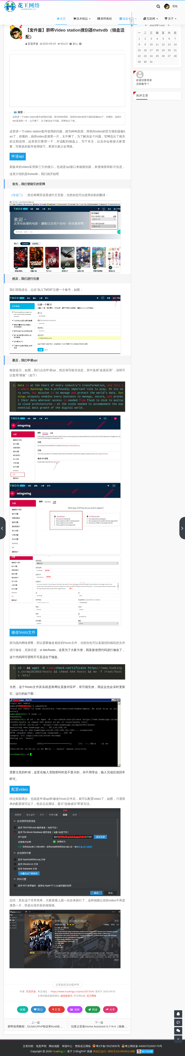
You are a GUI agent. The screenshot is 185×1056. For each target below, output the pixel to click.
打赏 (56, 1009)
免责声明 (41, 1046)
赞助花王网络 (83, 1046)
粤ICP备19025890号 (106, 1046)
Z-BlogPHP (79, 1051)
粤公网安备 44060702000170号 (142, 1046)
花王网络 (91, 995)
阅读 (92, 1009)
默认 (76, 43)
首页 (61, 18)
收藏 (22, 1009)
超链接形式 (66, 995)
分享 (110, 1009)
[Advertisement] (67, 80)
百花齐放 (33, 43)
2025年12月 (157, 25)
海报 (74, 1009)
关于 (169, 18)
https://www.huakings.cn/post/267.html (72, 991)
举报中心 (67, 1046)
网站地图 (54, 1046)
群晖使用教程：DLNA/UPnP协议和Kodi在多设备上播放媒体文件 (48, 1026)
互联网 (149, 18)
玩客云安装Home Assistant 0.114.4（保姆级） (100, 1026)
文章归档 (28, 1046)
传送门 (17, 195)
